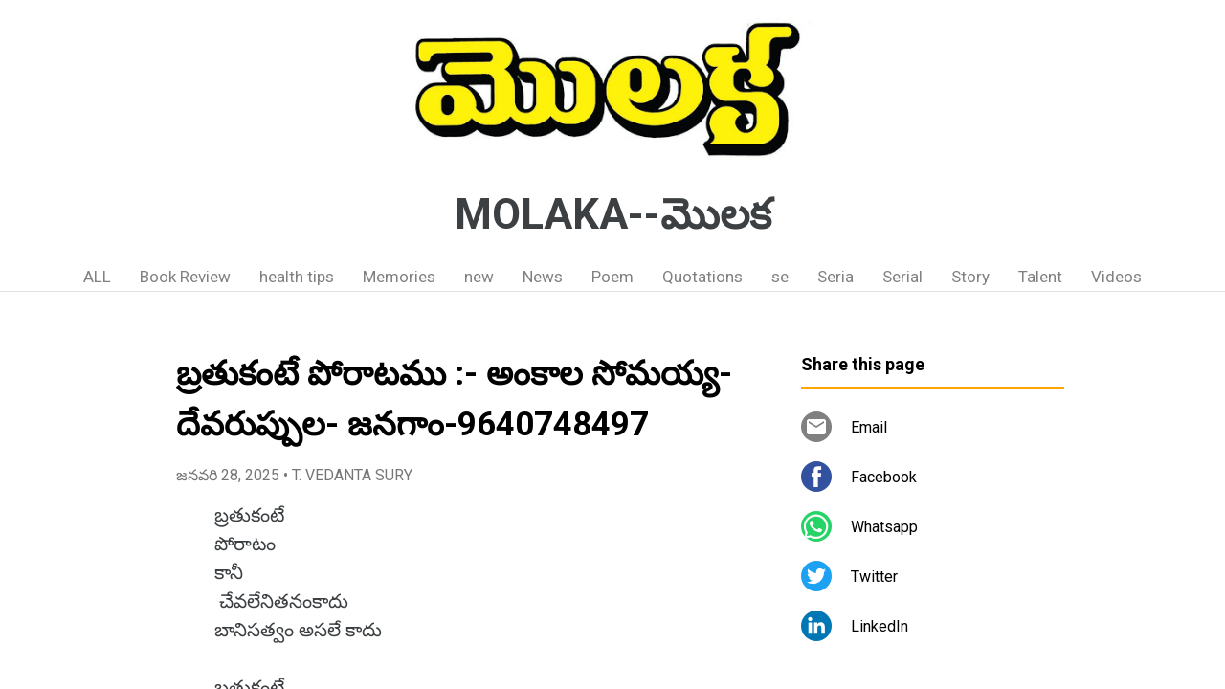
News (543, 276)
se (780, 276)
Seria (835, 276)
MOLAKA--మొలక (613, 214)
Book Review (185, 276)
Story (970, 276)
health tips (296, 276)
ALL (97, 276)
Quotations (702, 276)
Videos (1116, 276)
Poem (612, 276)
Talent (1040, 276)
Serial (902, 276)
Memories (399, 276)
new (479, 276)
